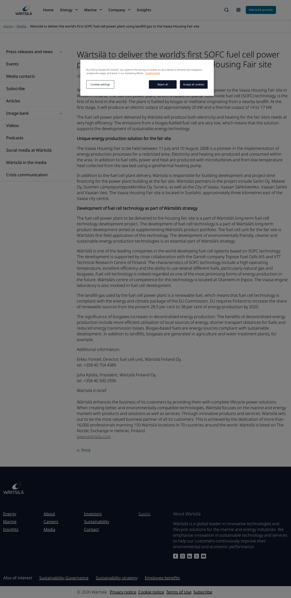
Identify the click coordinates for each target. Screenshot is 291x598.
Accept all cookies (193, 84)
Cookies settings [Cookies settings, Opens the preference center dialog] (100, 84)
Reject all (163, 84)
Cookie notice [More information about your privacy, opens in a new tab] (152, 73)
